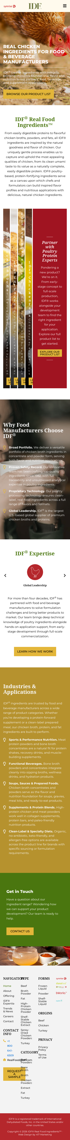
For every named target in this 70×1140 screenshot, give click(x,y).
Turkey (25, 1043)
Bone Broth (24, 1069)
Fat (23, 998)
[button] (5, 575)
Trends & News (8, 1010)
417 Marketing (44, 1134)
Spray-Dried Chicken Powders (26, 1034)
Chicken (43, 1025)
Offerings (8, 995)
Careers (8, 1016)
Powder (43, 993)
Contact (8, 1021)
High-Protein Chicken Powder (26, 1007)
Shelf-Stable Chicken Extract (26, 1021)
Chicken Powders (26, 1081)
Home (7, 985)
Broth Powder (26, 992)
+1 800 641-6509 (10, 1048)
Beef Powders (26, 1061)
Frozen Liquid (42, 987)
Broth (24, 1075)
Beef (24, 985)
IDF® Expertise (8, 1002)
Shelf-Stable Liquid (42, 1001)
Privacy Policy (43, 1048)
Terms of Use (42, 1056)
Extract (25, 1087)
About (7, 990)
